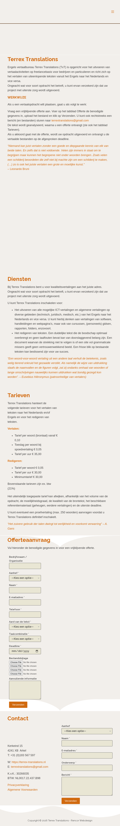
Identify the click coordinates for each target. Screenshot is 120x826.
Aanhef (87, 728)
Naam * (25, 588)
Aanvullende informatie (25, 688)
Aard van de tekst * (25, 624)
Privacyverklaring (18, 785)
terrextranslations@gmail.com (70, 120)
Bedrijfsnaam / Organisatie (25, 561)
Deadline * (25, 649)
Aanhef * (25, 575)
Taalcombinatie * (25, 636)
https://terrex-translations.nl (29, 762)
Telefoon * (25, 612)
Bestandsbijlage (25, 666)
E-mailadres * (25, 600)
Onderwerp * (87, 765)
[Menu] (112, 11)
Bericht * (87, 784)
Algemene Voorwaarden (23, 789)
